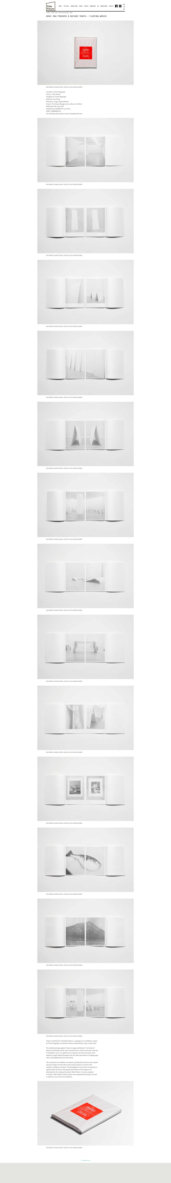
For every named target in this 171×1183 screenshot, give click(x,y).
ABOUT (60, 6)
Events (86, 6)
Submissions (103, 6)
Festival (66, 6)
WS (98, 6)
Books (81, 6)
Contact (111, 6)
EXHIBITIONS (74, 6)
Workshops (93, 6)
